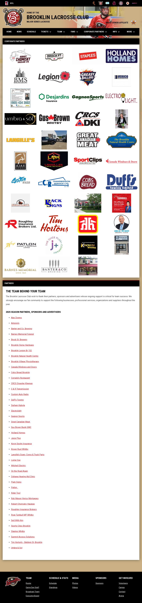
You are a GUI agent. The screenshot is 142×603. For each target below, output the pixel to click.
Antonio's (15, 323)
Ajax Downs (16, 317)
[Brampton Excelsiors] (94, 3)
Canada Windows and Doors (24, 367)
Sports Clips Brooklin (20, 526)
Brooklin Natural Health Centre (24, 356)
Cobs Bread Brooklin (20, 372)
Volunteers (123, 583)
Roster (28, 583)
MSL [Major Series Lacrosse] (9, 3)
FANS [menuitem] (75, 31)
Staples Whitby (18, 531)
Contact (122, 592)
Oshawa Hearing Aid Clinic (23, 476)
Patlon (14, 487)
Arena (121, 596)
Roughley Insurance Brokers (24, 509)
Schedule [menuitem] (31, 32)
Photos (75, 583)
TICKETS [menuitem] (46, 31)
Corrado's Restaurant (20, 378)
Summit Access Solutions (23, 537)
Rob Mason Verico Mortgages (24, 498)
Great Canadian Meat (20, 422)
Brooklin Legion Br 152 (21, 350)
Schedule (53, 583)
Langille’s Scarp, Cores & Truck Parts (27, 454)
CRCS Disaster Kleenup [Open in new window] (22, 383)
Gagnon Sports (18, 416)
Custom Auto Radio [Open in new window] (20, 394)
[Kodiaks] (114, 3)
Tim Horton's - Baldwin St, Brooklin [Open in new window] (26, 542)
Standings (53, 587)
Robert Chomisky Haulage (23, 504)
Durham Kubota (18, 405)
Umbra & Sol (16, 548)
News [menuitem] (19, 32)
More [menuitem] (131, 31)
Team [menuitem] (61, 31)
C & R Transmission (20, 389)
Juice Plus (16, 438)
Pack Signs (16, 482)
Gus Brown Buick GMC (21, 427)
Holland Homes (18, 432)
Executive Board (32, 596)
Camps (122, 587)
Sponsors (99, 583)
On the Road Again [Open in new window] (19, 471)
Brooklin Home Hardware (22, 345)
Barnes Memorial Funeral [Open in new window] (22, 334)
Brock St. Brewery (19, 339)
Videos (75, 587)
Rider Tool (15, 493)
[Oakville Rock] (121, 3)
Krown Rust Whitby (19, 449)
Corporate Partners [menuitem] (96, 31)
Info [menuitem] (116, 31)
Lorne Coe (15, 460)
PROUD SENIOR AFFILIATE (121, 22)
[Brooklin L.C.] (100, 3)
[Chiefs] (107, 3)
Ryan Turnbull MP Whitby (22, 515)
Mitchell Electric (18, 465)
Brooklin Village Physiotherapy (25, 361)
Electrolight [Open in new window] (16, 411)
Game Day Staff (32, 587)
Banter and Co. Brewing (21, 328)
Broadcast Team (33, 592)
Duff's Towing (17, 400)
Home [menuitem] (9, 32)
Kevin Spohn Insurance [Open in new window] (21, 443)
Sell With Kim (17, 520)
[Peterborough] (134, 3)
